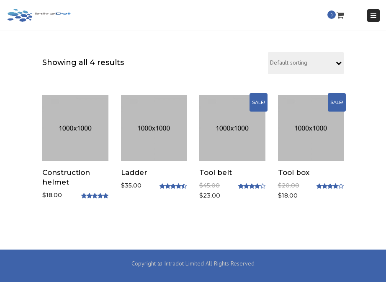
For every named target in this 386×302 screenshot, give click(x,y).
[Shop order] (306, 63)
